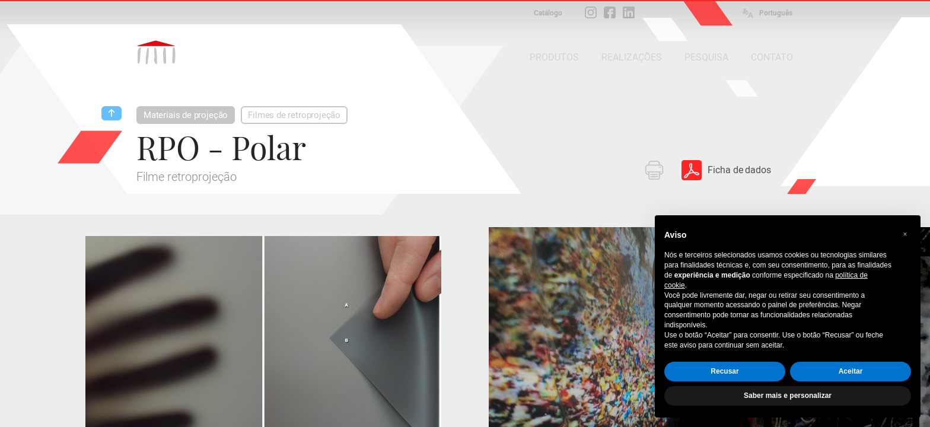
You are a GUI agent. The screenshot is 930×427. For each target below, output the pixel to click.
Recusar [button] (724, 371)
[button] (905, 234)
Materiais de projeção (186, 115)
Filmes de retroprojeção (294, 115)
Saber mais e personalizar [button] (788, 395)
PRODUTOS (554, 57)
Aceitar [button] (851, 371)
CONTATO (772, 57)
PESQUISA (706, 57)
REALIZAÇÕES (631, 57)
